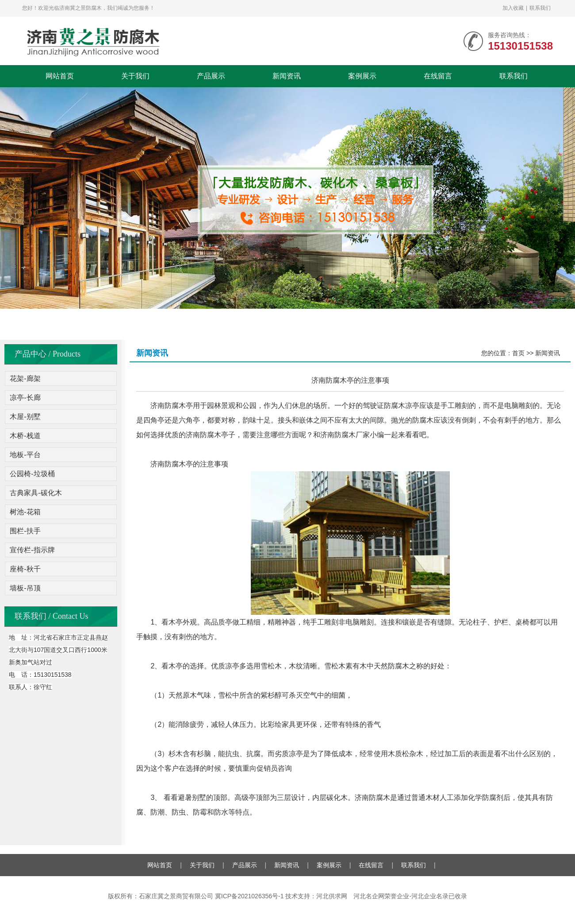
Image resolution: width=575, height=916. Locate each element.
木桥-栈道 (25, 435)
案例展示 (362, 76)
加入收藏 (513, 8)
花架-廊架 (25, 378)
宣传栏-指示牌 (32, 550)
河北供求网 (331, 896)
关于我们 (135, 76)
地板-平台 (25, 454)
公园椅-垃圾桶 (32, 473)
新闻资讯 (286, 76)
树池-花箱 (25, 512)
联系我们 (540, 8)
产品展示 (211, 76)
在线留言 (438, 76)
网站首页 (60, 76)
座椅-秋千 (25, 569)
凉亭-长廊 (25, 397)
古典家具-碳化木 (35, 493)
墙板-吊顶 (25, 588)
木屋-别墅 (25, 416)
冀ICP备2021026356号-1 (249, 896)
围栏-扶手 (25, 531)
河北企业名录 (429, 896)
